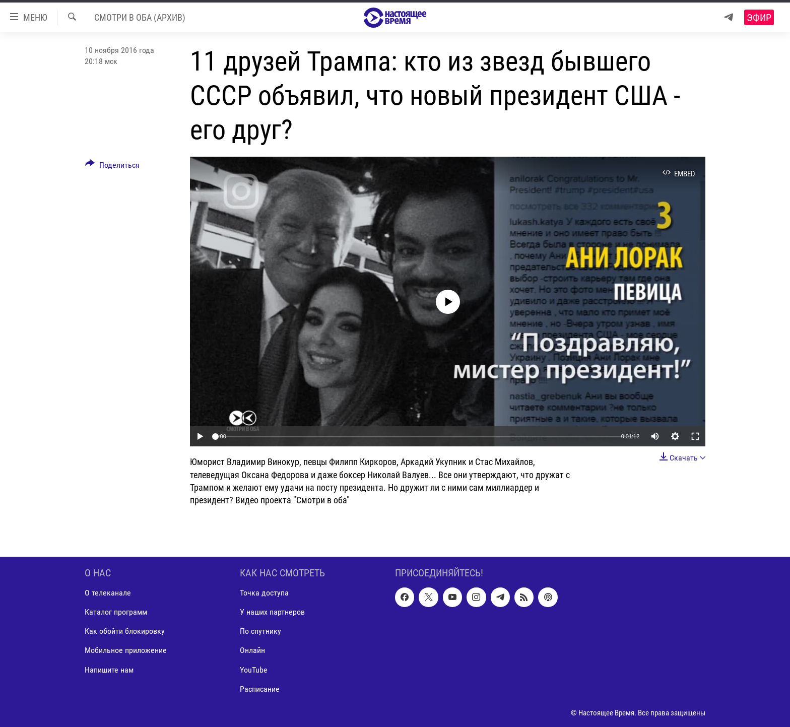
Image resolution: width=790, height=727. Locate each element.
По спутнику (260, 631)
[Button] (112, 167)
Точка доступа (264, 593)
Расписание (260, 689)
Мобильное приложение (126, 650)
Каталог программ (116, 612)
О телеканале (108, 593)
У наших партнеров (272, 612)
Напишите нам (109, 670)
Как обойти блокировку (125, 631)
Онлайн (252, 650)
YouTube (254, 670)
